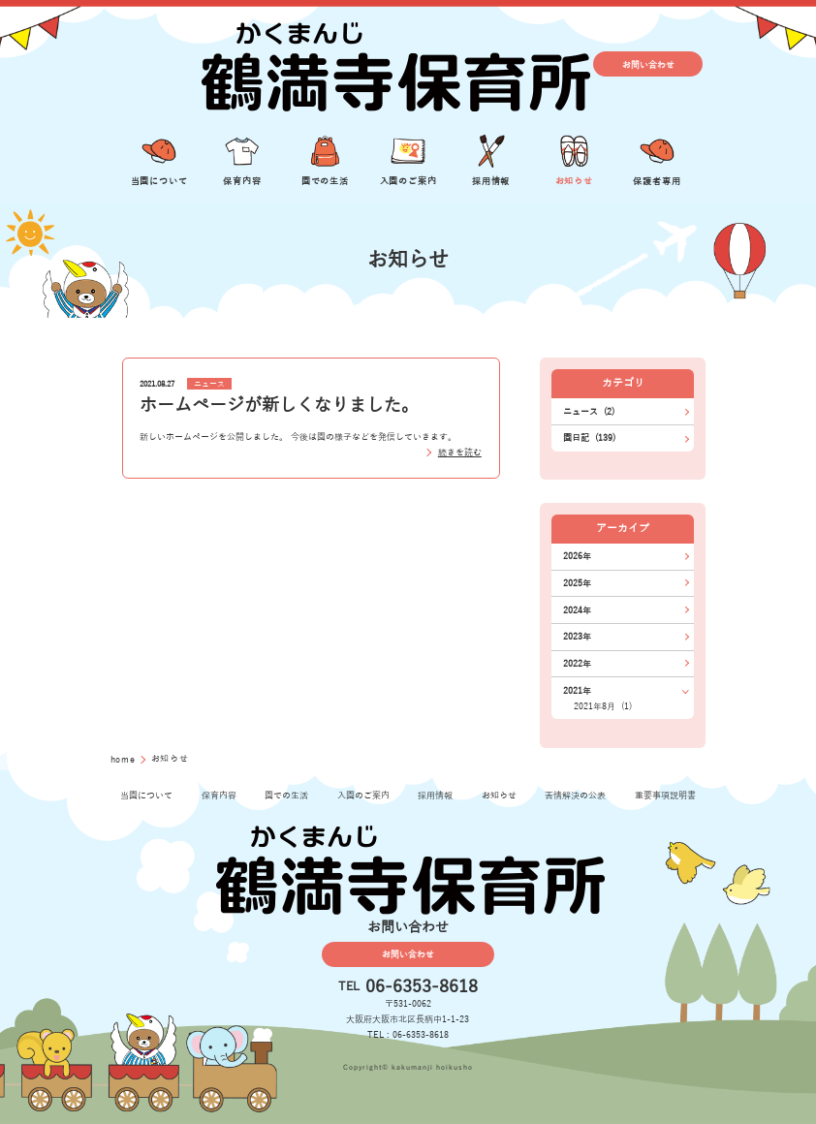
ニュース (209, 384)
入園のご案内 (363, 795)
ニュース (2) (588, 412)
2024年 (577, 610)
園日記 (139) (589, 438)
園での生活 (286, 795)
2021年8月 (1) (603, 706)
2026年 (577, 556)
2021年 (577, 691)
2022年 (577, 664)
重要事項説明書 (665, 795)
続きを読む (460, 452)
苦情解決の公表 (575, 795)
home (125, 760)
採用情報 (435, 795)
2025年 (577, 583)
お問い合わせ (648, 64)
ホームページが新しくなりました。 (279, 405)
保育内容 (219, 795)
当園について (146, 795)
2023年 (577, 636)
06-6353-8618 (421, 987)
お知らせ (499, 795)
